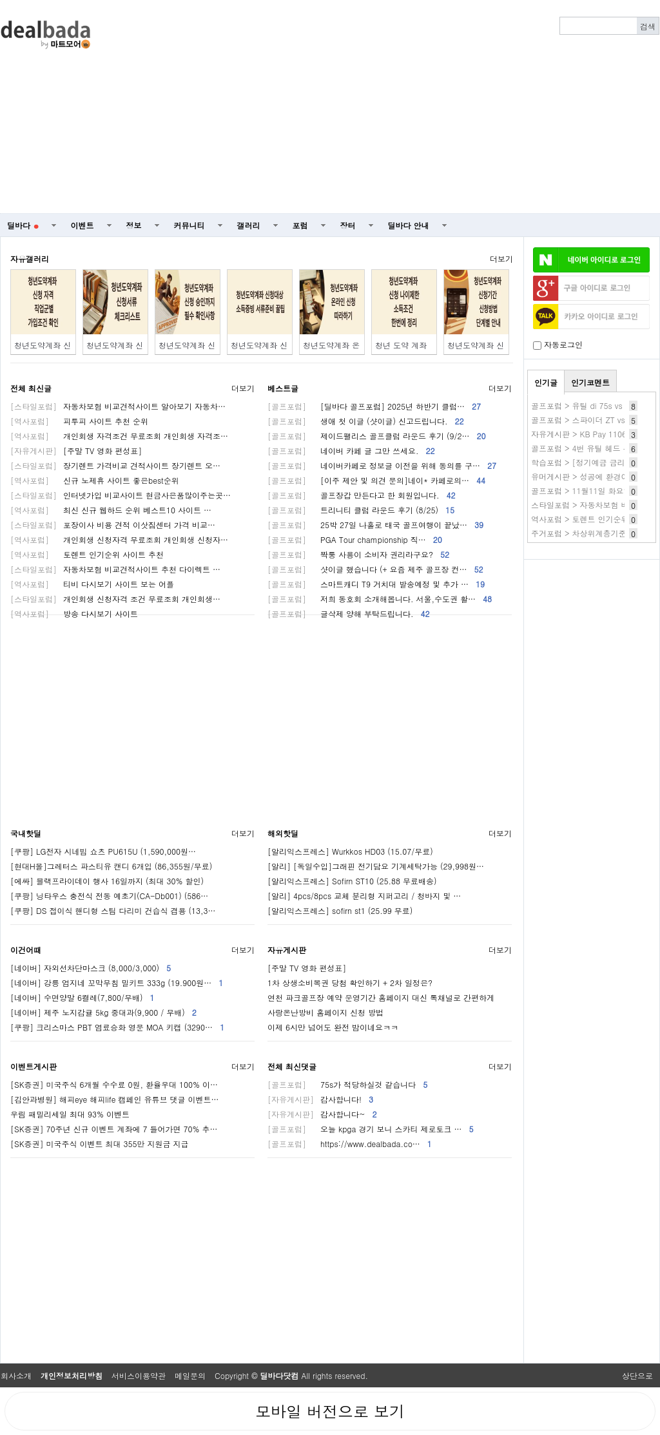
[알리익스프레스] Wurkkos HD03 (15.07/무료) (350, 851)
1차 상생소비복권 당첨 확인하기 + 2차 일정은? (349, 982)
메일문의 (190, 1375)
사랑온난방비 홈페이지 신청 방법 (325, 1012)
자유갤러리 (29, 258)
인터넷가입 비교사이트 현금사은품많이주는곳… (120, 494)
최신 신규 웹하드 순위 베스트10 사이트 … (110, 509)
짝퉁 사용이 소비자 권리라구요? (358, 554)
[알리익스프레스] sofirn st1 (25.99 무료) (339, 910)
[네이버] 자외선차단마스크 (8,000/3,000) (90, 967)
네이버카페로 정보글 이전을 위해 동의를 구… (381, 465)
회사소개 (16, 1375)
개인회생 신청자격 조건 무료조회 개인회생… (115, 598)
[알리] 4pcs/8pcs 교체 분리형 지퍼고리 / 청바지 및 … (364, 895)
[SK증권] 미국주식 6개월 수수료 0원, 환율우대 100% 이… (114, 1084)
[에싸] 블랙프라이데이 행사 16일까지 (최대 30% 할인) (107, 880)
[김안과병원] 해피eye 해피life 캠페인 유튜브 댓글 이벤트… (114, 1099)
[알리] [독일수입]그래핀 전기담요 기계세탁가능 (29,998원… (375, 865)
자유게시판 (286, 949)
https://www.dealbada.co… (349, 1143)
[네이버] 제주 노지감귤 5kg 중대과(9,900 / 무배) (103, 1012)
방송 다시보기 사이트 (74, 613)
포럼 (300, 225)
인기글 (546, 382)
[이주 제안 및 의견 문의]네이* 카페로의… (376, 480)
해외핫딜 (282, 833)
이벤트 (82, 225)
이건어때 (25, 949)
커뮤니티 (189, 225)
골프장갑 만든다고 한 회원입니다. (361, 494)
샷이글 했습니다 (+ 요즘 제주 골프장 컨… (375, 569)
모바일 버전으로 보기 (330, 1411)
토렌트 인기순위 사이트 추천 (87, 554)
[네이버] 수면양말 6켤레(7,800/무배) (82, 997)
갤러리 (248, 225)
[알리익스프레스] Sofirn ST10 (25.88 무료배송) (352, 880)
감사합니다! (320, 1099)
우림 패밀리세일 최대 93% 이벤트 (70, 1113)
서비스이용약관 (139, 1375)
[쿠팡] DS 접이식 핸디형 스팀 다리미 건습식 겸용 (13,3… (112, 910)
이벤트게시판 (33, 1066)
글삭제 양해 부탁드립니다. (348, 613)
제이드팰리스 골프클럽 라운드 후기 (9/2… (376, 435)
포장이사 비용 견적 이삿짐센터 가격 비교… (112, 524)
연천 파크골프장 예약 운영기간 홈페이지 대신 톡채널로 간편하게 (380, 997)
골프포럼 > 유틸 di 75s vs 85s (584, 405)
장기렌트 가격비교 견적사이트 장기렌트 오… (115, 465)
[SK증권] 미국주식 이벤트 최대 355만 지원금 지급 (99, 1143)
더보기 (501, 258)
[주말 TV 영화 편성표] (76, 450)
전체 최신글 (31, 388)
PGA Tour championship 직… (354, 539)
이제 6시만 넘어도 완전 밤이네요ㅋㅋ (332, 1027)
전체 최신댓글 (291, 1066)
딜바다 (23, 225)
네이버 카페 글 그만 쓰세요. (351, 450)
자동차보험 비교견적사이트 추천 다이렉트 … (115, 569)
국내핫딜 (25, 833)
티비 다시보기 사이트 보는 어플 (92, 583)
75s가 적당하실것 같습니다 (347, 1084)
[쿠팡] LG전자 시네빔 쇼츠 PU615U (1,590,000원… (103, 851)
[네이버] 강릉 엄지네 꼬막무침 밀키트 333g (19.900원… (116, 982)
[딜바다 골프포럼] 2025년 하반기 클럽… (374, 406)
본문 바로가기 (0, 0)
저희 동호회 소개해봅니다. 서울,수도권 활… (379, 598)
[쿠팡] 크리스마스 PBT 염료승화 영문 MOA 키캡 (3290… (117, 1027)
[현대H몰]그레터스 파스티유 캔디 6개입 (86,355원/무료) (111, 865)
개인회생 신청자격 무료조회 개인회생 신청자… (119, 539)
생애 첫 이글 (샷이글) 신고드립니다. (365, 420)
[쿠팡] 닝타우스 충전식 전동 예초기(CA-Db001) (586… (109, 895)
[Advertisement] (407, 107)
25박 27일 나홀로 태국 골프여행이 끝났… (375, 524)
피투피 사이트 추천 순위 (79, 420)
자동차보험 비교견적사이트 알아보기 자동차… (118, 406)
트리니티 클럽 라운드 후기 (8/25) (360, 509)
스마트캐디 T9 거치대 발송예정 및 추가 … (376, 583)
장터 (348, 225)
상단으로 (637, 1375)
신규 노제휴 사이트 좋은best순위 (94, 480)
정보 (134, 225)
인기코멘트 (590, 382)
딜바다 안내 (408, 225)
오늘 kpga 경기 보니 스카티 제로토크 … (370, 1128)
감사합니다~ (322, 1113)
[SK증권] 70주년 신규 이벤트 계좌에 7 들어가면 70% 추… (114, 1128)
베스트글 (282, 388)
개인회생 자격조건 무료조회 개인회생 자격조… (119, 435)
